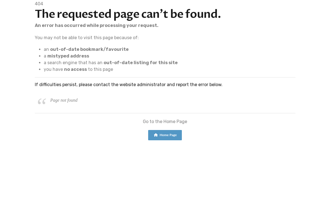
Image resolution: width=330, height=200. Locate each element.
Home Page (165, 135)
